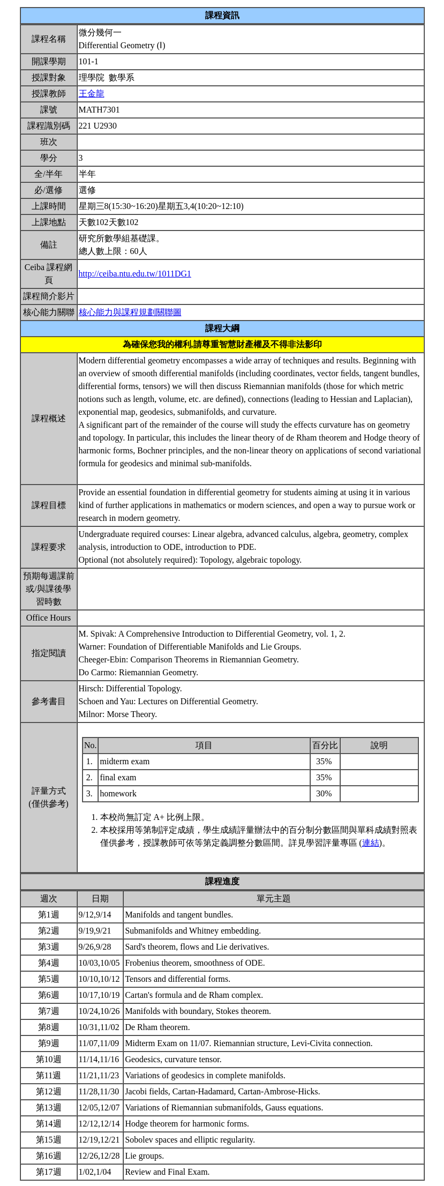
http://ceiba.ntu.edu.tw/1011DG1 (135, 273)
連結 (370, 842)
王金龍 (91, 93)
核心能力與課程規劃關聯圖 (130, 312)
